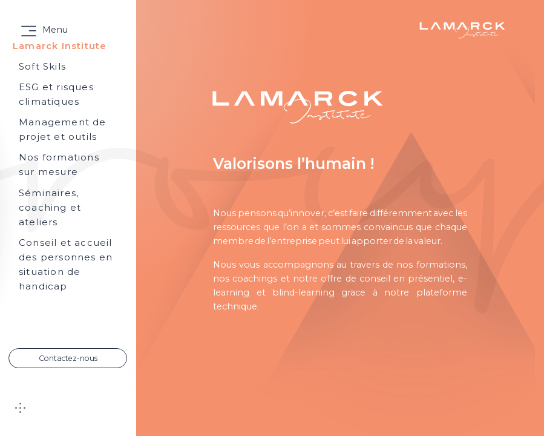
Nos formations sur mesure (59, 164)
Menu (55, 29)
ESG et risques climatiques (56, 94)
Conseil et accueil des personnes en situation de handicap (66, 264)
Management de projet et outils (63, 129)
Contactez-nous (68, 358)
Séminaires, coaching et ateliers (50, 207)
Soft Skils (42, 66)
